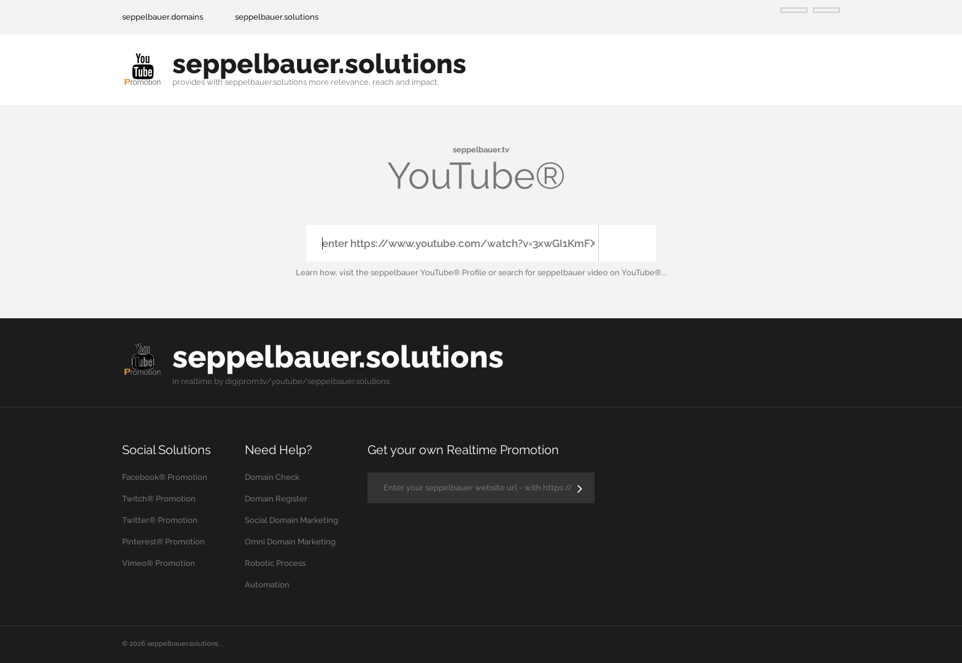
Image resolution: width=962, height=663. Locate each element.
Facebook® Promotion (164, 477)
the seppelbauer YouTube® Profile (421, 272)
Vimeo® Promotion (158, 563)
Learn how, (316, 272)
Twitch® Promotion (159, 498)
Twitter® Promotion (160, 520)
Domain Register (276, 498)
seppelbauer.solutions (276, 17)
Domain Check (272, 477)
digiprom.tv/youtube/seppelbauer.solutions (307, 381)
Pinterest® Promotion (163, 541)
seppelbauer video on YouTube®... (602, 272)
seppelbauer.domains (162, 17)
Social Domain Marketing (291, 520)
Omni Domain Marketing (290, 541)
